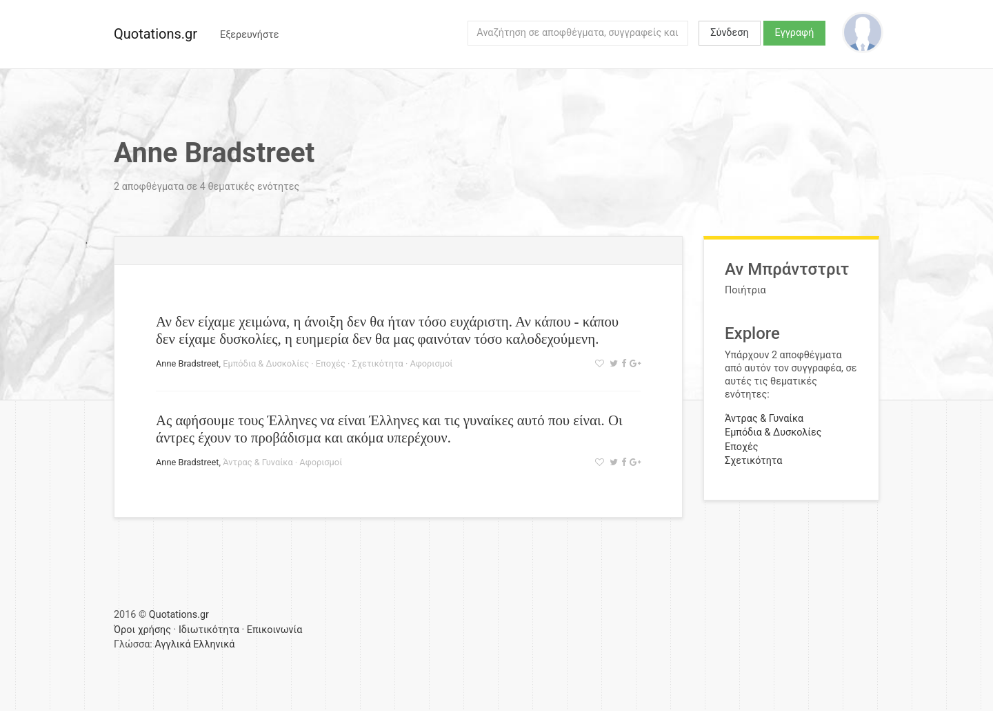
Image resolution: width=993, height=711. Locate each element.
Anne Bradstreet (187, 363)
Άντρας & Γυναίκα (258, 462)
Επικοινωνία (275, 630)
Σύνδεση (729, 33)
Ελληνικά (213, 644)
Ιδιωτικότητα (209, 630)
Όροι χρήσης (142, 630)
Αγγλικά (172, 644)
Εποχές (330, 363)
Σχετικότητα (377, 363)
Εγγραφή (794, 33)
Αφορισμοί (431, 363)
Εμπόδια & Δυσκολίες (266, 363)
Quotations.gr (155, 34)
